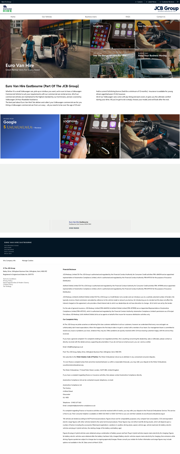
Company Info (9, 260)
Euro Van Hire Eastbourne (18, 242)
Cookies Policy (8, 284)
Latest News (151, 2)
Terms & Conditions (9, 279)
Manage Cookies (27, 260)
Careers (139, 2)
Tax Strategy (7, 286)
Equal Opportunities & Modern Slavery (16, 282)
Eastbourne (78, 222)
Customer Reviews (167, 2)
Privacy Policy (7, 281)
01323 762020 (74, 228)
